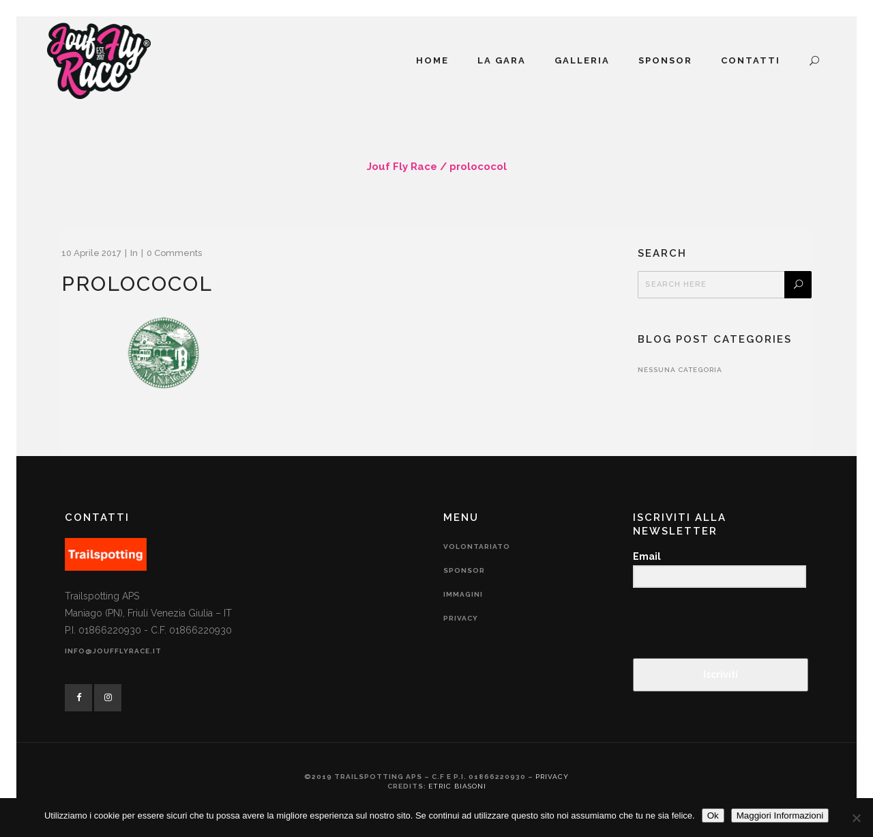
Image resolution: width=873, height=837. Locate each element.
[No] (856, 818)
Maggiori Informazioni (780, 815)
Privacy (460, 618)
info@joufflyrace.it (113, 651)
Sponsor (464, 570)
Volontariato (476, 546)
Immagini (463, 594)
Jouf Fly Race (402, 166)
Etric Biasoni (457, 786)
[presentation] (717, 624)
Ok (713, 815)
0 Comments (174, 253)
